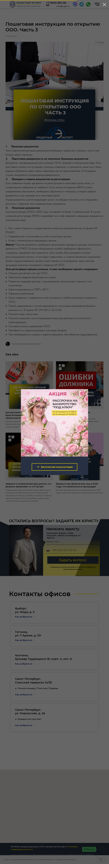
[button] (54, 467)
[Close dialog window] (104, 4)
